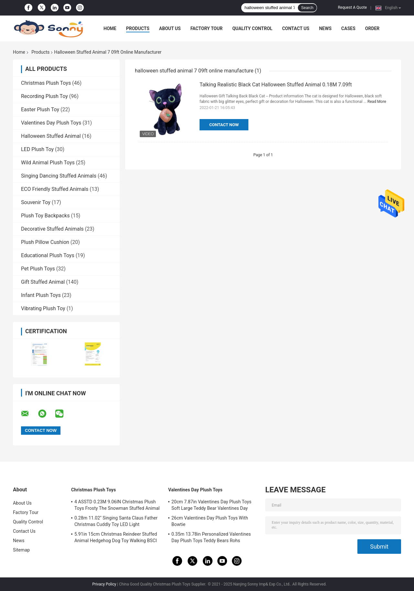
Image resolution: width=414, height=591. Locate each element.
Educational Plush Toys (47, 255)
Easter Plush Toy (40, 109)
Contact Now (224, 124)
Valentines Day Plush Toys (51, 123)
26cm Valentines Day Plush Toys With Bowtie (209, 521)
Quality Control (252, 28)
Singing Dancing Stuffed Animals (58, 176)
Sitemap (21, 550)
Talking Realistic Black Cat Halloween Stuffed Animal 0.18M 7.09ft (276, 85)
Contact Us (295, 28)
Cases (348, 28)
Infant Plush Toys (41, 295)
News (325, 28)
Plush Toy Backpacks (45, 216)
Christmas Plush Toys (46, 83)
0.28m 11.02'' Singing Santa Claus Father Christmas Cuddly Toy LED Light (116, 521)
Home (110, 28)
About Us (170, 28)
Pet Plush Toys (38, 269)
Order (372, 28)
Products (137, 28)
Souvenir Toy (35, 202)
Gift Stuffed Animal (43, 282)
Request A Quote (352, 7)
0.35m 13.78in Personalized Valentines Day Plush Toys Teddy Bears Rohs (211, 537)
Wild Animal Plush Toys (48, 162)
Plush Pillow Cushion (45, 242)
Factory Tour (207, 28)
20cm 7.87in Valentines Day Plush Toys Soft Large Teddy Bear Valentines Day (211, 505)
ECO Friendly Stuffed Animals (54, 189)
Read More (376, 101)
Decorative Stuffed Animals (52, 229)
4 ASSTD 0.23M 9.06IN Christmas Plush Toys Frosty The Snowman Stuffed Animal (117, 505)
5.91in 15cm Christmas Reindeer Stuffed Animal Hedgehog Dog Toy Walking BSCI (115, 537)
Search (307, 7)
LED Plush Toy (37, 149)
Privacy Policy (104, 584)
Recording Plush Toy (44, 96)
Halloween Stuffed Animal (51, 136)
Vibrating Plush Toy (43, 308)
